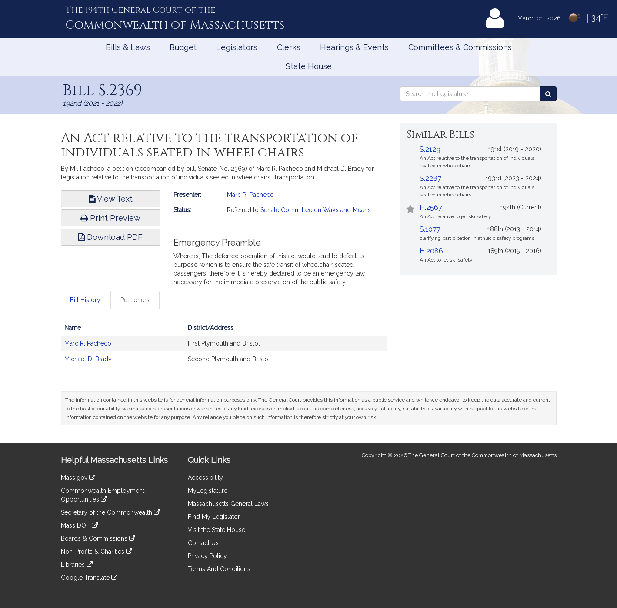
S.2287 (430, 178)
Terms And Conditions (219, 568)
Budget (183, 47)
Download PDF (110, 237)
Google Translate (89, 577)
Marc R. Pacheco (250, 194)
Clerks (288, 47)
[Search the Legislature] (548, 93)
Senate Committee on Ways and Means (315, 209)
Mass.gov (78, 477)
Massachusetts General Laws (228, 503)
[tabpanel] (224, 347)
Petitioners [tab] (135, 299)
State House (309, 66)
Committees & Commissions (460, 47)
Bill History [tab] (85, 299)
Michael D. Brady (88, 358)
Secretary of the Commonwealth (110, 512)
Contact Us (203, 542)
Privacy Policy (207, 555)
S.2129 (430, 149)
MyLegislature (207, 490)
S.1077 (430, 229)
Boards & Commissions (98, 538)
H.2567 (431, 207)
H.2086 (431, 251)
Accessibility (205, 477)
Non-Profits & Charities (96, 551)
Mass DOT (79, 525)
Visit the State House (216, 529)
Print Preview (110, 218)
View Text (111, 198)
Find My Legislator (214, 516)
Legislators (236, 47)
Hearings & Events (354, 47)
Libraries (77, 564)
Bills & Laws (128, 47)
